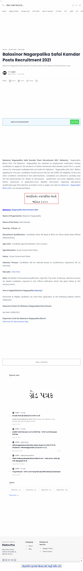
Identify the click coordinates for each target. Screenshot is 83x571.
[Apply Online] (13, 11)
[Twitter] (9, 560)
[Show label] (14, 495)
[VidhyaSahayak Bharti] (27, 455)
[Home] (4, 11)
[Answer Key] (25, 11)
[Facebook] (3, 560)
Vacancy (38, 290)
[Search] (76, 5)
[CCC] (65, 11)
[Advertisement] (41, 33)
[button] (73, 5)
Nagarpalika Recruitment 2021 (25, 210)
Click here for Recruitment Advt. (16, 321)
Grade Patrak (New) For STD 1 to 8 (26, 416)
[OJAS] (71, 11)
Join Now (74, 122)
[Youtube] (12, 560)
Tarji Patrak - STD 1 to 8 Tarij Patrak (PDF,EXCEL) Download (36, 472)
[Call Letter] (36, 11)
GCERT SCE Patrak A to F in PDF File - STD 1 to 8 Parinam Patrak (34, 433)
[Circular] (58, 11)
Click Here (15, 272)
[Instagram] (6, 560)
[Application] (46, 490)
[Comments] (59, 451)
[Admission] (16, 490)
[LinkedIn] (15, 560)
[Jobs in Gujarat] (47, 11)
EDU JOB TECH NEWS (15, 5)
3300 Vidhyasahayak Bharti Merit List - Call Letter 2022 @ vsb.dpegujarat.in (36, 459)
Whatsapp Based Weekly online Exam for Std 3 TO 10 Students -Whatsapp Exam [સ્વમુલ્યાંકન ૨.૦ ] (33, 446)
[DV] (77, 11)
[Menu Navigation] (3, 5)
